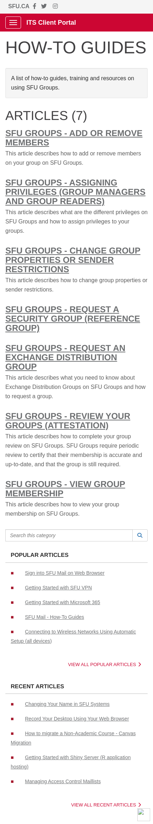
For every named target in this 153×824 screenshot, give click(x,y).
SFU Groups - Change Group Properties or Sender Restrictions (73, 260)
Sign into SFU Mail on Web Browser (64, 573)
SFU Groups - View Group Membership (65, 489)
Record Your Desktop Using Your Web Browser (77, 719)
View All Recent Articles (106, 805)
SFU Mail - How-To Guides (54, 617)
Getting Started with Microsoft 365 (62, 602)
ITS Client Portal (51, 22)
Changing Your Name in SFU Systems (67, 704)
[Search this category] (69, 535)
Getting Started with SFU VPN (58, 588)
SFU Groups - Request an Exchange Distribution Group (65, 357)
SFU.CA (19, 6)
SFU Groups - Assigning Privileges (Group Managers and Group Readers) (75, 192)
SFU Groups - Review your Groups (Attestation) (67, 420)
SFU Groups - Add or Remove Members (73, 138)
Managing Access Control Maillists (63, 781)
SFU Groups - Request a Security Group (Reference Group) (72, 319)
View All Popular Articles (104, 664)
